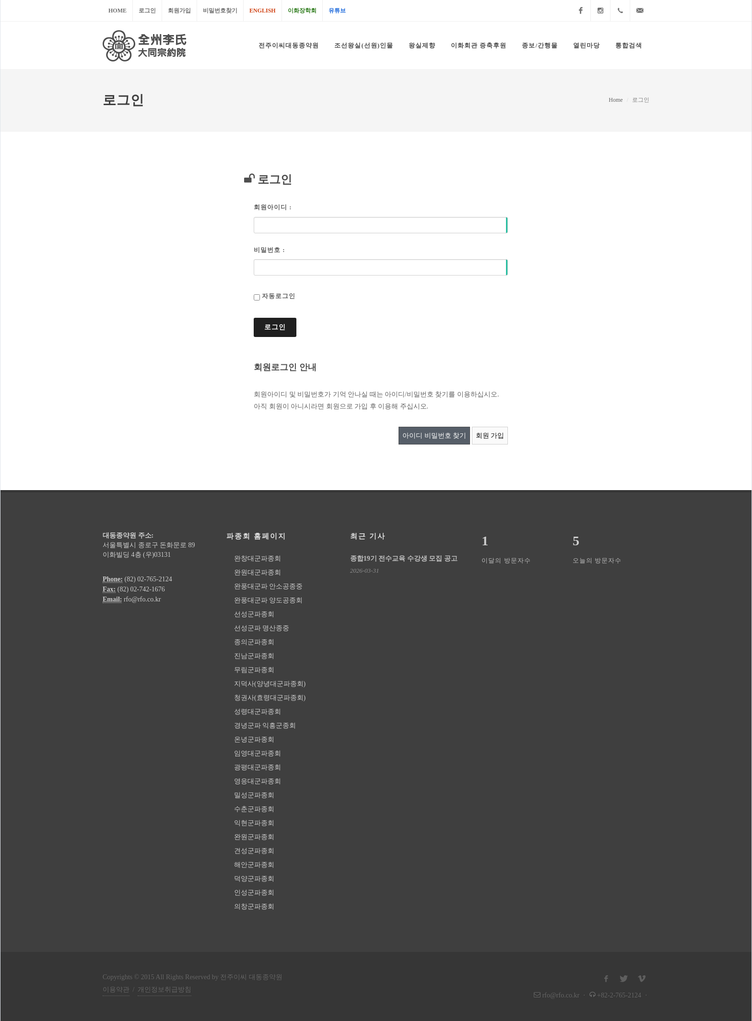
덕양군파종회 (254, 878)
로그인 (147, 10)
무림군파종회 (254, 669)
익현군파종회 (254, 823)
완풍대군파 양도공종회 (268, 600)
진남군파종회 (254, 656)
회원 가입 (490, 435)
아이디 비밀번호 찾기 (434, 435)
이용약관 (116, 989)
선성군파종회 (254, 614)
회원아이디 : (273, 207)
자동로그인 (278, 296)
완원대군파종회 (257, 572)
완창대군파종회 (257, 558)
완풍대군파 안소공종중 (268, 586)
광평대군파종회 (257, 767)
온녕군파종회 (254, 739)
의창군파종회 (254, 906)
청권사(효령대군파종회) (270, 697)
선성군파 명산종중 (262, 628)
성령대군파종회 (257, 711)
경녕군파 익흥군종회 (265, 725)
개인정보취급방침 (164, 989)
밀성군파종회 (254, 795)
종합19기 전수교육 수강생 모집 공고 (404, 558)
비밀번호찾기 (220, 10)
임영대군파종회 (257, 753)
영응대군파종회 (257, 781)
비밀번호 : (269, 249)
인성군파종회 (254, 892)
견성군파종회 (254, 850)
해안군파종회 (254, 864)
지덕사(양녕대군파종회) (270, 683)
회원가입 (179, 10)
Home (117, 10)
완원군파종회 (254, 837)
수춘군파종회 (254, 809)
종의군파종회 (254, 642)
